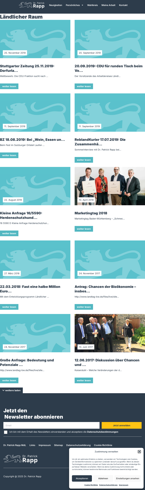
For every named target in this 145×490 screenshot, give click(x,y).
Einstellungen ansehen (127, 478)
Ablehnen (103, 478)
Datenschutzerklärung (108, 485)
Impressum (123, 485)
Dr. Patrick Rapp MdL (14, 445)
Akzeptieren (82, 478)
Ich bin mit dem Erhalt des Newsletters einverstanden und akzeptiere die (63, 431)
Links (32, 445)
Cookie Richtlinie (91, 485)
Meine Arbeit (108, 5)
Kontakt (123, 5)
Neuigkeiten (55, 5)
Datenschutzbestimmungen (102, 431)
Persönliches (75, 5)
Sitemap (58, 445)
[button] (139, 451)
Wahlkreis (92, 5)
